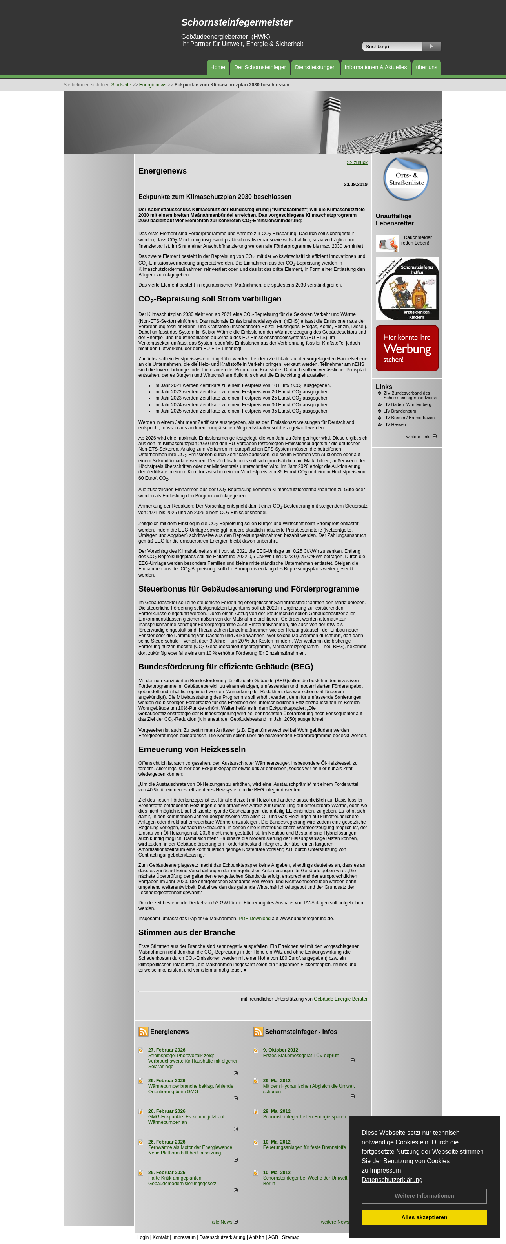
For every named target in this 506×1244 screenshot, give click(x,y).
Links (384, 387)
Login (143, 1237)
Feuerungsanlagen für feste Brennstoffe (304, 1147)
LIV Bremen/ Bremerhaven (409, 417)
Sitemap (290, 1237)
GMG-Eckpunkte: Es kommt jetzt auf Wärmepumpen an (186, 1119)
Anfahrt (256, 1237)
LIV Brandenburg (400, 411)
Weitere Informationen (424, 1196)
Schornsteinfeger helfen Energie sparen (304, 1117)
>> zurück (357, 162)
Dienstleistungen (315, 67)
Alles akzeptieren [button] (424, 1217)
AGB (273, 1237)
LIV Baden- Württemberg (407, 404)
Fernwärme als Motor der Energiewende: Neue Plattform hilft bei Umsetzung (190, 1150)
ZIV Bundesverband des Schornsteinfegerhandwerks (410, 395)
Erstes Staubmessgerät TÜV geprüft (301, 1055)
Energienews (169, 1031)
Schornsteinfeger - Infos (301, 1031)
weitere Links (421, 436)
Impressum (385, 1170)
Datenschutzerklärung (392, 1179)
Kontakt (161, 1237)
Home (218, 67)
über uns (426, 67)
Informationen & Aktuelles (376, 67)
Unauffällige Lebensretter (395, 220)
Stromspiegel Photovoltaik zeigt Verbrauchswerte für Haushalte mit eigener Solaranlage (192, 1061)
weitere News (337, 1222)
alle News (224, 1222)
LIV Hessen (395, 424)
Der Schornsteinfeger (260, 67)
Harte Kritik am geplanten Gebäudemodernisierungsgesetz (182, 1180)
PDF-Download (254, 918)
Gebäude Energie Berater (341, 999)
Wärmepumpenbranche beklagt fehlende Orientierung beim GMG (190, 1088)
